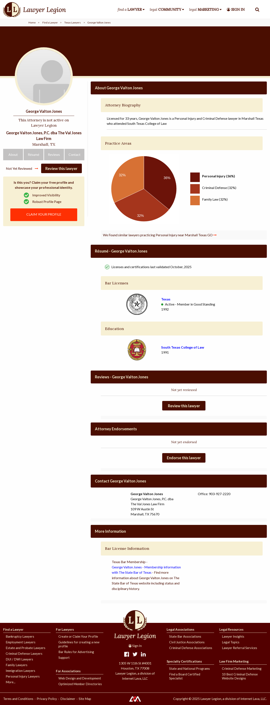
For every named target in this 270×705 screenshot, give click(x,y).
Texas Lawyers (72, 22)
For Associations (68, 671)
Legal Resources (231, 629)
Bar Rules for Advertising (76, 652)
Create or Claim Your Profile (78, 636)
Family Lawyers (16, 665)
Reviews (54, 154)
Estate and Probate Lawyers (25, 648)
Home (32, 22)
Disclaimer (67, 699)
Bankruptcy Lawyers (20, 636)
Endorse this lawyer (184, 457)
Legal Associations (180, 629)
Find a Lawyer (50, 22)
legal (165, 9)
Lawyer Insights (233, 636)
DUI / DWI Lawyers (19, 659)
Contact (74, 154)
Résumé (33, 154)
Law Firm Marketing (234, 661)
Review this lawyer (61, 168)
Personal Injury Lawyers (23, 676)
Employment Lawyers (20, 642)
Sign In (135, 646)
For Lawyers (65, 629)
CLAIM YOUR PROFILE (43, 214)
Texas (165, 299)
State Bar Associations (185, 636)
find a (130, 9)
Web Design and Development (79, 678)
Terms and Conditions (18, 699)
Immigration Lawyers (20, 670)
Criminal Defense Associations (190, 648)
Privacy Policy (47, 699)
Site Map (85, 699)
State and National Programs (189, 668)
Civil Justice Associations (187, 642)
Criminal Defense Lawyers (24, 653)
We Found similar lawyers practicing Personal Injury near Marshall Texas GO (160, 235)
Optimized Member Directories (80, 684)
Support (64, 657)
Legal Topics (230, 642)
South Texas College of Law (182, 347)
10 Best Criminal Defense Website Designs (240, 676)
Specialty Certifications (184, 661)
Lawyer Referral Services (239, 648)
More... (10, 682)
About (13, 154)
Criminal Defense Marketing (242, 668)
